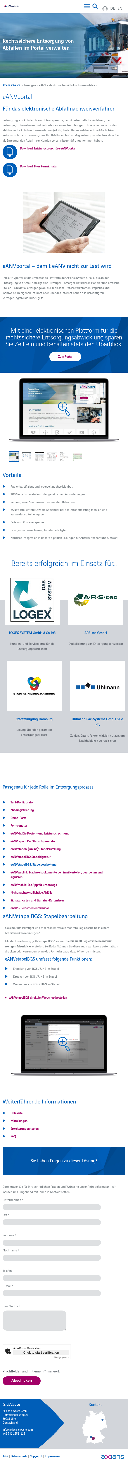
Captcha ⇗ (61, 1357)
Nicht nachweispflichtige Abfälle (31, 892)
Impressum (52, 1456)
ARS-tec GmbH (96, 632)
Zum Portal (65, 356)
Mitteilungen (19, 1120)
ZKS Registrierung (22, 810)
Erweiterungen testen (24, 1128)
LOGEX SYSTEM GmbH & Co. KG (32, 632)
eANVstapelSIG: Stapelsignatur (30, 856)
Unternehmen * (13, 1199)
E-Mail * (8, 1285)
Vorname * (9, 1235)
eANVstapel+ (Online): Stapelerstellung (35, 849)
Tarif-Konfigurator (22, 802)
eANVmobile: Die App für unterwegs (33, 884)
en (120, 8)
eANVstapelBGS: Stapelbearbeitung (33, 864)
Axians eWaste (11, 85)
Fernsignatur (18, 825)
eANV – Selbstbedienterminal (29, 908)
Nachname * (11, 1250)
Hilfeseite (16, 1113)
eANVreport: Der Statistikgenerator (33, 841)
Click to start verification (41, 1352)
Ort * (6, 1214)
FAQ (13, 1136)
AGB (5, 1456)
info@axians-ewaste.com (18, 1429)
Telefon (7, 1270)
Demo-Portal (18, 817)
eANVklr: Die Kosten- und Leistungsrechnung (39, 833)
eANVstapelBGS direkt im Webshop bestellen (38, 997)
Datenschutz (19, 1456)
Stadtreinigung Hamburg (34, 718)
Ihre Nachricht (12, 1306)
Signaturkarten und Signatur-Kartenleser (37, 900)
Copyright (36, 1456)
